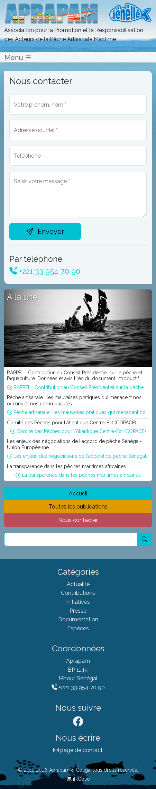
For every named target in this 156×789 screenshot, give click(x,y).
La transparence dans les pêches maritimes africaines (78, 475)
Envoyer (45, 231)
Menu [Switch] (18, 57)
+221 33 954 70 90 (44, 271)
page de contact (78, 750)
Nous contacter (78, 520)
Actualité (78, 584)
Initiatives (78, 602)
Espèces (78, 628)
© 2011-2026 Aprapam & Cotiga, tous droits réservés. (78, 770)
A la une (22, 297)
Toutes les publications (78, 506)
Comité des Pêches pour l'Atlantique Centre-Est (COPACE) (78, 431)
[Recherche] (71, 539)
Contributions (78, 593)
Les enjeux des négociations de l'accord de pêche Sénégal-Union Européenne (78, 456)
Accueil (78, 493)
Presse (78, 611)
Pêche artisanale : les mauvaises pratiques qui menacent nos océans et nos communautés (78, 412)
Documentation (78, 619)
